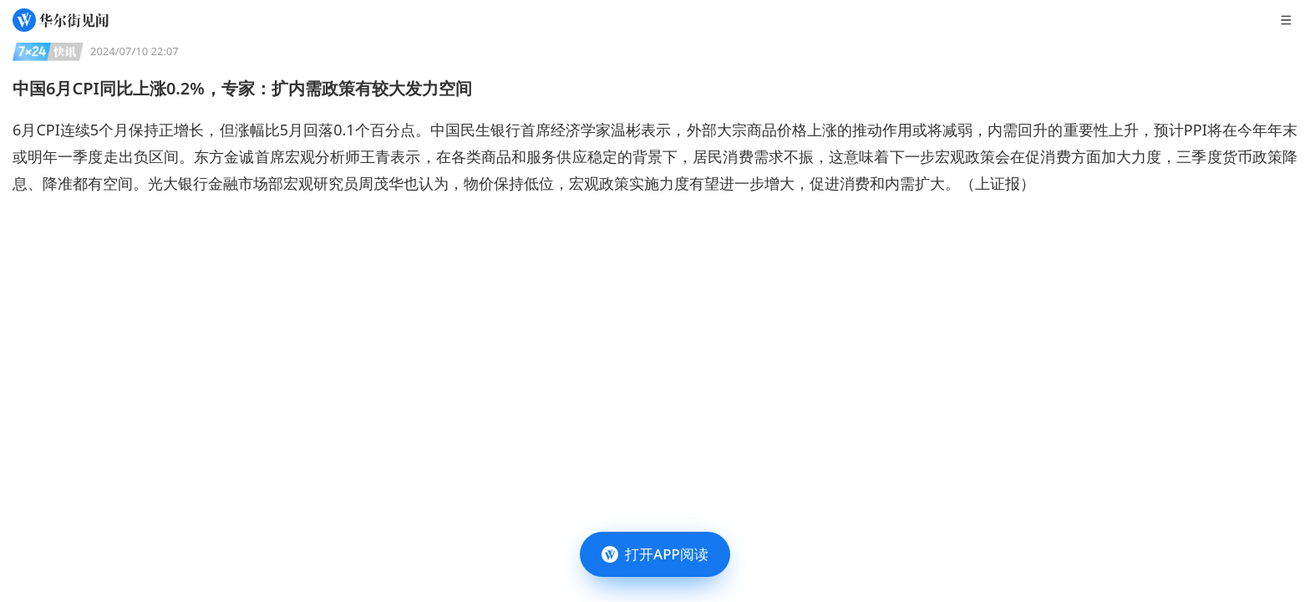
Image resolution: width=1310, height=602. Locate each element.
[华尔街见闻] (61, 20)
